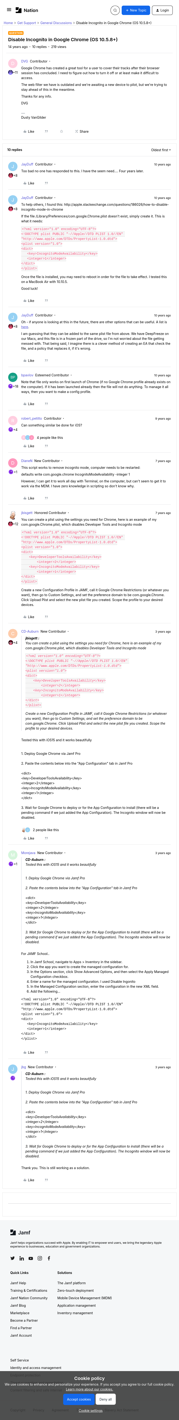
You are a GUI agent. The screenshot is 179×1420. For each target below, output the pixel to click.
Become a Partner (24, 1320)
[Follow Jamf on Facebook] (49, 1258)
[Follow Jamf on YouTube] (30, 1258)
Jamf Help (18, 1283)
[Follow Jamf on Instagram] (40, 1258)
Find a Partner (21, 1328)
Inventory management (75, 1313)
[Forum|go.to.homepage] (27, 10)
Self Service (19, 1360)
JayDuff (27, 164)
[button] (9, 11)
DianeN (26, 461)
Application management (76, 1305)
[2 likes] (40, 829)
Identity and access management (35, 1368)
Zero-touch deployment (75, 1290)
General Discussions (56, 23)
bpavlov (27, 375)
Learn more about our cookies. (89, 1389)
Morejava (28, 853)
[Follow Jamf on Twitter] (12, 1258)
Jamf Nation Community (29, 1298)
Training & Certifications (28, 1290)
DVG (24, 61)
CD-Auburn (30, 631)
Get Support (26, 23)
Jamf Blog (18, 1305)
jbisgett (27, 513)
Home (8, 23)
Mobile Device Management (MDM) (84, 1298)
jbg (23, 1067)
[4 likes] (42, 437)
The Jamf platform (71, 1283)
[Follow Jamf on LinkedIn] (21, 1258)
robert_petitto (31, 418)
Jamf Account (21, 1335)
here (24, 327)
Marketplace (19, 1313)
